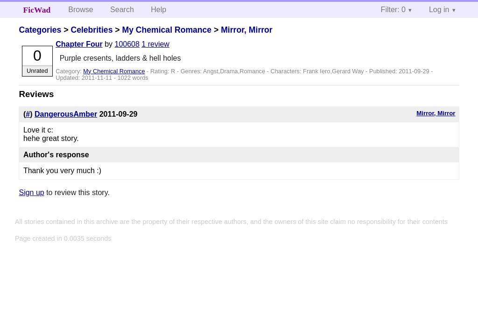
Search (122, 10)
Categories (40, 30)
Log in (439, 10)
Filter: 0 (393, 10)
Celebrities (91, 30)
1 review (155, 44)
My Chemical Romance (166, 30)
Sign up (31, 192)
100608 (126, 44)
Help (158, 10)
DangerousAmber (66, 114)
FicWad (37, 9)
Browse (80, 10)
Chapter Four (79, 44)
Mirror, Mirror (246, 30)
